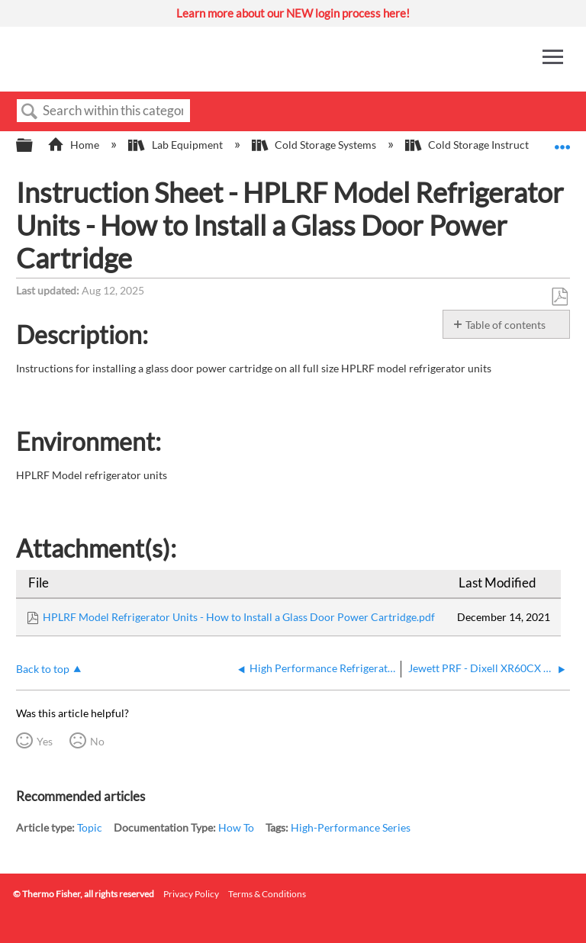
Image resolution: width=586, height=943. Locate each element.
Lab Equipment (176, 144)
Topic (89, 827)
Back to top (42, 668)
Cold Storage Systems (315, 144)
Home (74, 144)
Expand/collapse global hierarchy (34, 146)
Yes (45, 741)
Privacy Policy (191, 894)
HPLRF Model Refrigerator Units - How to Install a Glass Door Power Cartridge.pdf (239, 616)
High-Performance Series (351, 827)
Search (29, 112)
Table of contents (505, 324)
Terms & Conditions (267, 894)
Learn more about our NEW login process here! (293, 13)
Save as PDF (559, 297)
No (97, 741)
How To (236, 827)
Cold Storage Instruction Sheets (492, 144)
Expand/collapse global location (562, 140)
